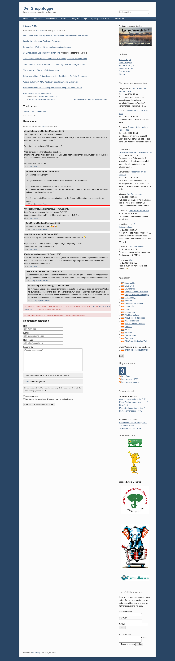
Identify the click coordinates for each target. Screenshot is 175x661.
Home (26, 19)
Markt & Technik (132, 315)
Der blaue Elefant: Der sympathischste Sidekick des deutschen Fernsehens (55, 35)
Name (26, 326)
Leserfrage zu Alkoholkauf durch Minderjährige (89, 99)
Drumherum (130, 289)
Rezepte (128, 332)
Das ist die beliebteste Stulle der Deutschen (42, 41)
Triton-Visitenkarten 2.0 (139, 211)
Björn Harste (40, 30)
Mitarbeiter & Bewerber (135, 318)
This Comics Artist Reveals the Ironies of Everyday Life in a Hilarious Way (55, 59)
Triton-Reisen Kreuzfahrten (136, 350)
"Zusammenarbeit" (127, 425)
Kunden (128, 300)
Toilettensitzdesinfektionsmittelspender (135, 152)
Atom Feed (126, 376)
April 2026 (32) (125, 60)
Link (31, 166)
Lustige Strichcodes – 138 (48, 96)
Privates (128, 327)
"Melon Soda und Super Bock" (132, 408)
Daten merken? (32, 396)
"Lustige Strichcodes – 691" (130, 411)
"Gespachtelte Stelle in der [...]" (132, 399)
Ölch (131, 260)
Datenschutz (51, 19)
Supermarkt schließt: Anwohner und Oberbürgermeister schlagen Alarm (54, 64)
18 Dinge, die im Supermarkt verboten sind (41, 53)
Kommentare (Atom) (130, 382)
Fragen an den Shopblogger (137, 295)
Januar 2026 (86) (126, 68)
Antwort (36, 166)
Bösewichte (130, 283)
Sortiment (129, 338)
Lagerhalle (129, 306)
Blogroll (75, 19)
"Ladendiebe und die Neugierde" (133, 423)
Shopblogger (130, 335)
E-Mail (26, 333)
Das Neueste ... (125, 71)
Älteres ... (123, 74)
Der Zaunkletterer (134, 194)
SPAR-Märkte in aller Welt (136, 341)
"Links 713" (123, 405)
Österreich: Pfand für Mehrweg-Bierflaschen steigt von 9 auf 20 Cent (52, 88)
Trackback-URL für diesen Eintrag (35, 111)
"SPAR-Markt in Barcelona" (130, 428)
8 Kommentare (46, 93)
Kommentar (28, 347)
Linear (44, 126)
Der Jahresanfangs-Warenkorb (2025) (42, 99)
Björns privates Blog (100, 19)
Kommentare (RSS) (129, 379)
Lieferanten (130, 312)
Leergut (128, 309)
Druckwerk (129, 286)
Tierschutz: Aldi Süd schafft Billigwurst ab (41, 70)
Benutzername (125, 612)
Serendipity (36, 652)
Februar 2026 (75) (126, 65)
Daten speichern (128, 644)
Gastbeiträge (130, 298)
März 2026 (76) (125, 63)
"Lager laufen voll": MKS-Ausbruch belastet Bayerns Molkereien (50, 82)
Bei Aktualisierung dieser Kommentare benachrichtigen (49, 399)
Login (85, 19)
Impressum (37, 19)
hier (94, 306)
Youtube (64, 19)
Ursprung (38, 204)
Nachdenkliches (132, 321)
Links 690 (30, 26)
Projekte (128, 330)
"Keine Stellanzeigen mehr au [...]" (133, 402)
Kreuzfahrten (118, 19)
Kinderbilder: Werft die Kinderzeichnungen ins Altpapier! (47, 47)
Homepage (28, 340)
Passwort (123, 618)
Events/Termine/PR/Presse (136, 292)
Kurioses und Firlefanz (134, 303)
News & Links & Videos (31, 93)
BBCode (27, 382)
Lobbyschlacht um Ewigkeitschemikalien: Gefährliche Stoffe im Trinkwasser (55, 76)
